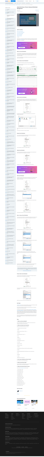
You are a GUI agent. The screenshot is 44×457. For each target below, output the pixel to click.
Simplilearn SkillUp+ (28, 416)
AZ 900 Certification (34, 433)
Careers (12, 416)
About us (12, 415)
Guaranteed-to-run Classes (29, 417)
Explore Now (21, 93)
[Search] (20, 1)
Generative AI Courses (18, 438)
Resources (23, 417)
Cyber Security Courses (33, 438)
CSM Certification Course (14, 433)
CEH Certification (30, 433)
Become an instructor (18, 415)
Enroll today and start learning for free (27, 270)
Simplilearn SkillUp (23, 415)
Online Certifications (13, 438)
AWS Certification (26, 433)
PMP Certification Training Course (8, 433)
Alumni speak (12, 418)
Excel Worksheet (22, 39)
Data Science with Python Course (21, 433)
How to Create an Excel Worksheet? (20, 32)
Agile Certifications (22, 438)
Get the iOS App (36, 417)
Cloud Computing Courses (27, 438)
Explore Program (22, 47)
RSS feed (23, 418)
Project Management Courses (8, 438)
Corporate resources (29, 418)
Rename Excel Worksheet (19, 34)
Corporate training (28, 415)
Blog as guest (17, 416)
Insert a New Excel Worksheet (20, 33)
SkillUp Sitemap (23, 416)
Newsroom (12, 417)
